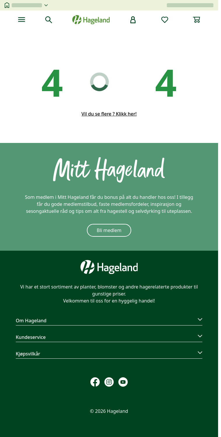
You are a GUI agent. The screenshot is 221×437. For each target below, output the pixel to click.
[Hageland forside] (91, 19)
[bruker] (132, 19)
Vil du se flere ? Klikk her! (108, 114)
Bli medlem (109, 230)
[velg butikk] (30, 5)
